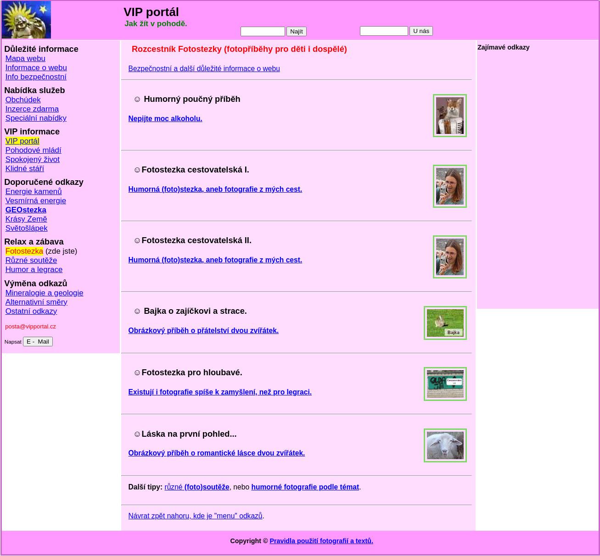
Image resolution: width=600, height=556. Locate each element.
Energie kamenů (34, 191)
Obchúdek (23, 99)
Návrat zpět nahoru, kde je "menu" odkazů (196, 516)
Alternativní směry (36, 302)
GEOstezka (26, 210)
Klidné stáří (25, 168)
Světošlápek (27, 228)
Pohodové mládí (34, 150)
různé (196, 487)
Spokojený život (33, 159)
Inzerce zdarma (32, 109)
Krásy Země (26, 219)
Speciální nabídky (36, 118)
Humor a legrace (34, 269)
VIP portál (22, 141)
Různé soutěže (31, 260)
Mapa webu (25, 58)
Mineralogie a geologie (45, 293)
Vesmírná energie (36, 200)
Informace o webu (36, 67)
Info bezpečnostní (36, 76)
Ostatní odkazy (31, 311)
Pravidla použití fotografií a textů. (321, 541)
